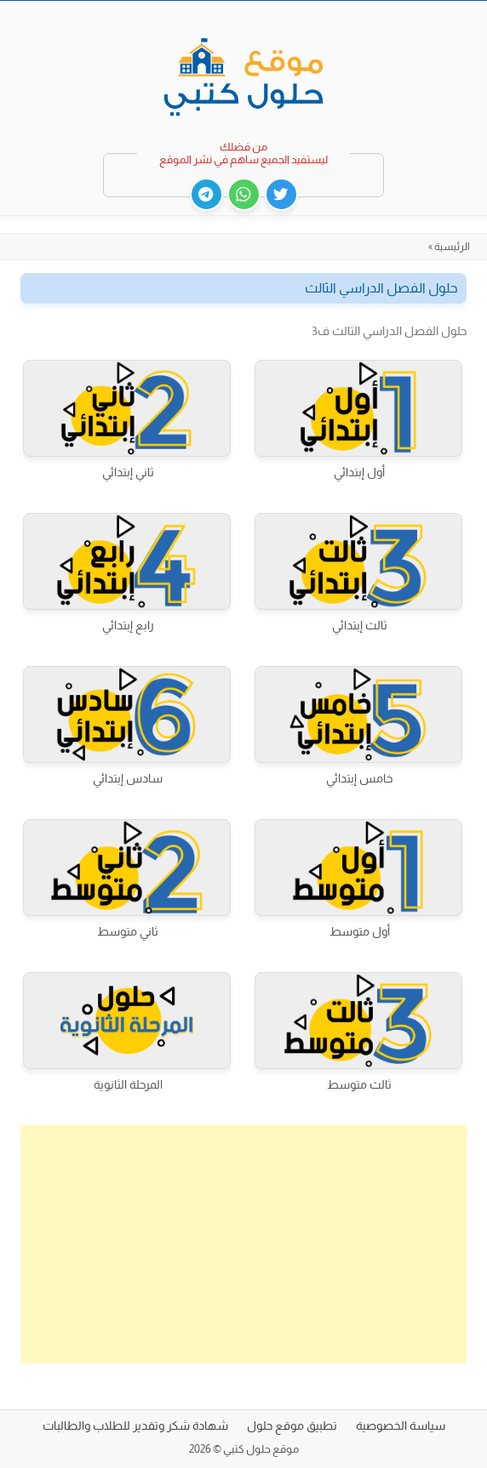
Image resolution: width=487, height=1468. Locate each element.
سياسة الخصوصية (400, 1425)
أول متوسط (359, 931)
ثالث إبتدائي (359, 625)
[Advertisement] (243, 1244)
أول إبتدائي (359, 472)
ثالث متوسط (359, 1084)
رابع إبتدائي (128, 625)
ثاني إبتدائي (128, 472)
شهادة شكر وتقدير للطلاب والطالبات (135, 1425)
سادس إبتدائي (128, 778)
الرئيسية (452, 247)
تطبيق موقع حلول (292, 1425)
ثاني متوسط (127, 931)
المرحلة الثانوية (128, 1084)
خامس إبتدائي (359, 778)
